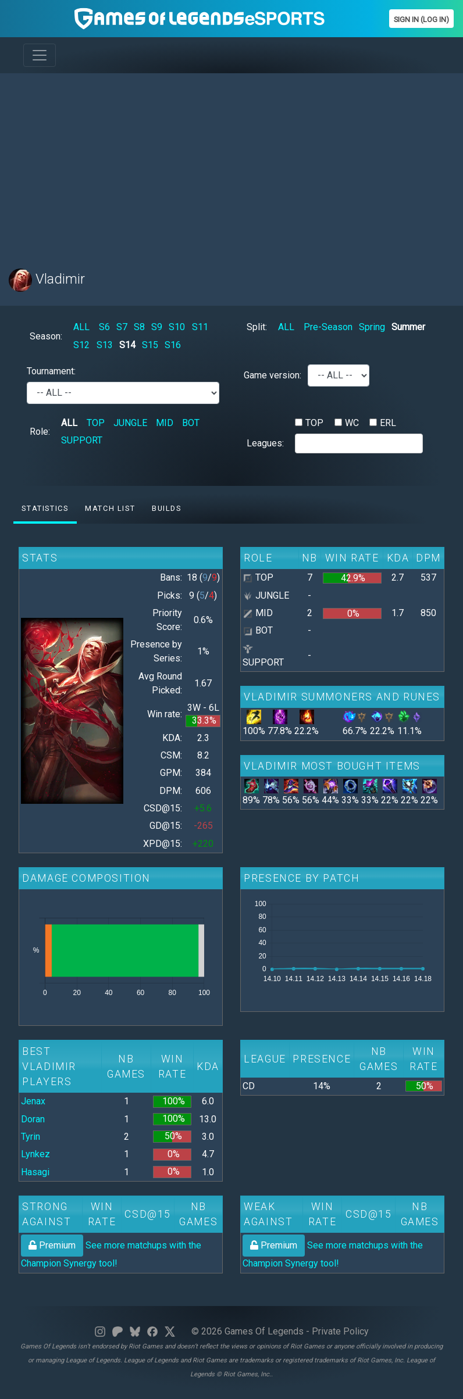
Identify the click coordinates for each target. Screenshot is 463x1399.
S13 (105, 344)
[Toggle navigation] (39, 55)
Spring (372, 326)
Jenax (33, 1101)
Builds (166, 508)
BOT (191, 422)
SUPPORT (81, 440)
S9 (156, 326)
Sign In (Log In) (421, 19)
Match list (110, 508)
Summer (408, 326)
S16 (173, 344)
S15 (150, 344)
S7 (121, 326)
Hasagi (35, 1172)
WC (352, 422)
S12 (81, 344)
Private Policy (340, 1331)
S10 (177, 326)
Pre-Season (328, 326)
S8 (139, 326)
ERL (388, 422)
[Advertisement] (231, 164)
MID (164, 422)
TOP (96, 422)
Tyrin (30, 1136)
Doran (33, 1119)
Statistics (45, 508)
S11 (200, 326)
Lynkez (35, 1154)
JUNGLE (130, 422)
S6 (104, 326)
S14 (127, 344)
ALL (81, 326)
